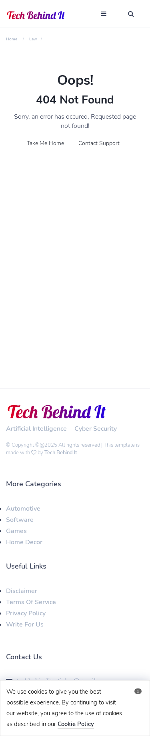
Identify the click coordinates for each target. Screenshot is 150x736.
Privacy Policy (26, 613)
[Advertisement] (75, 241)
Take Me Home (45, 143)
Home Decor (24, 542)
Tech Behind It (60, 452)
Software (20, 519)
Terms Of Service (31, 602)
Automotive (23, 508)
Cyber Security (95, 428)
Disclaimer (21, 591)
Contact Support (99, 143)
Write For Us (25, 624)
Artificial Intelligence (36, 428)
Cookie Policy (76, 724)
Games (16, 531)
